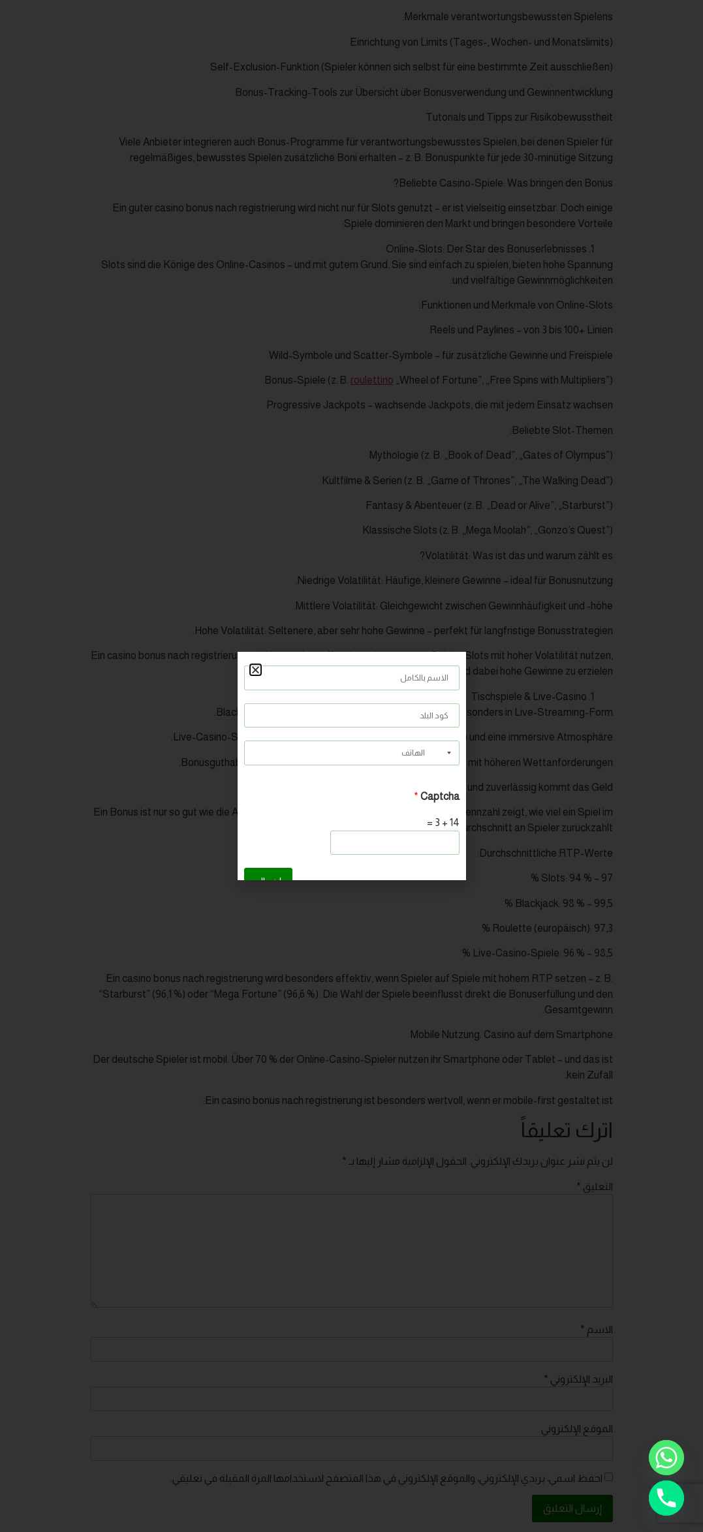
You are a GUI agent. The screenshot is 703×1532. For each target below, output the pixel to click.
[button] (255, 670)
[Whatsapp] (666, 1457)
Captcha (437, 796)
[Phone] (666, 1498)
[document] (351, 766)
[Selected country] (450, 753)
